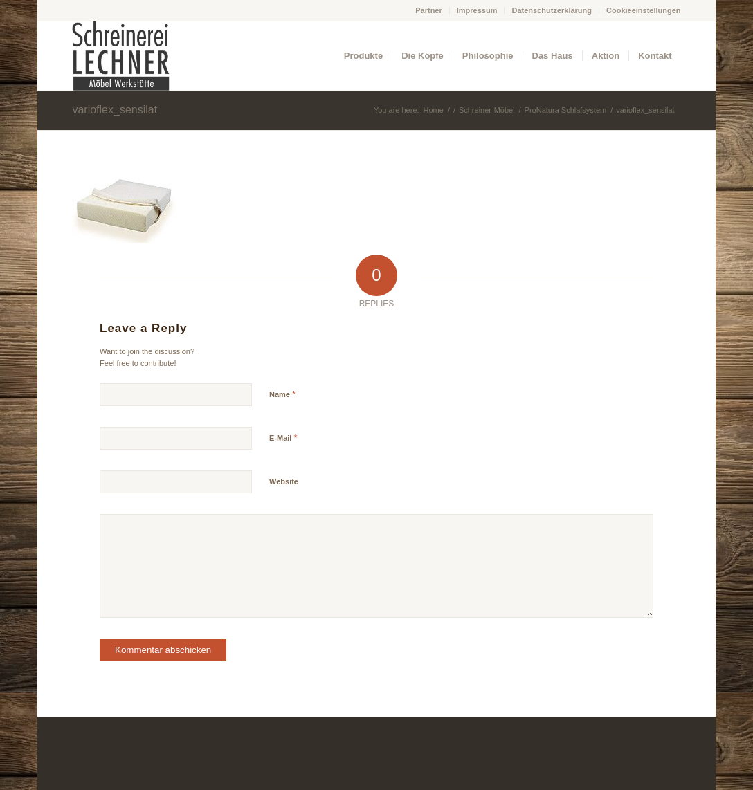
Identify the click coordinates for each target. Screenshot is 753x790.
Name (282, 394)
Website (283, 481)
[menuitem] (429, 10)
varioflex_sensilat (114, 110)
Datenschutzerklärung (551, 10)
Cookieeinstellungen (643, 10)
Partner (428, 10)
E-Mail (283, 437)
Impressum (477, 10)
